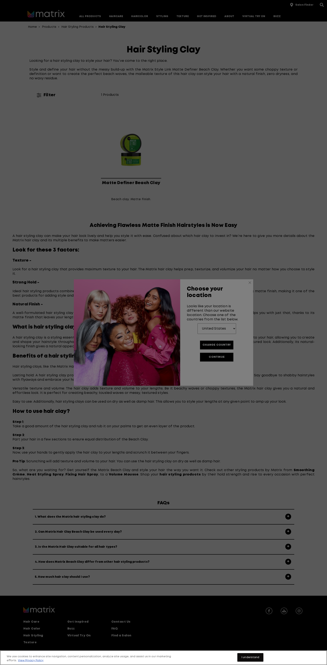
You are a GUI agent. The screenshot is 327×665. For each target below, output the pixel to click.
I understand (250, 659)
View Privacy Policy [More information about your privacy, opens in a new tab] (31, 662)
